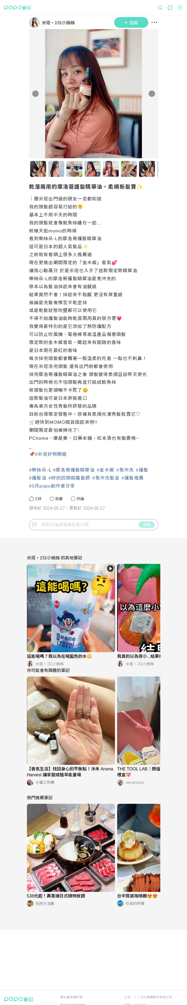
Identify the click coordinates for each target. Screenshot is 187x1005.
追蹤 (131, 22)
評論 (146, 524)
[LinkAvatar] (35, 22)
